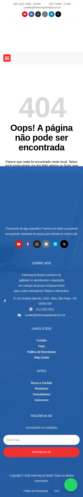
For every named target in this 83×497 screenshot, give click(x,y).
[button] (7, 58)
